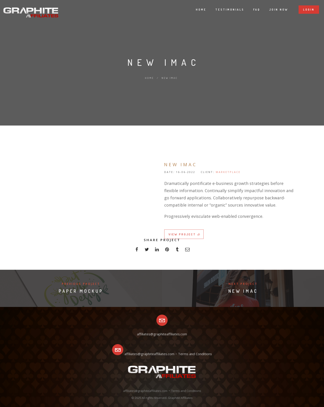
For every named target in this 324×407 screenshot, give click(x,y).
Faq (251, 9)
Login (303, 9)
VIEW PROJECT (185, 265)
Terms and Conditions (195, 354)
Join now (273, 9)
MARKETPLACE (228, 202)
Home (196, 9)
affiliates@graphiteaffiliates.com (149, 354)
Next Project (243, 284)
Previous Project (81, 284)
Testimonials (224, 9)
